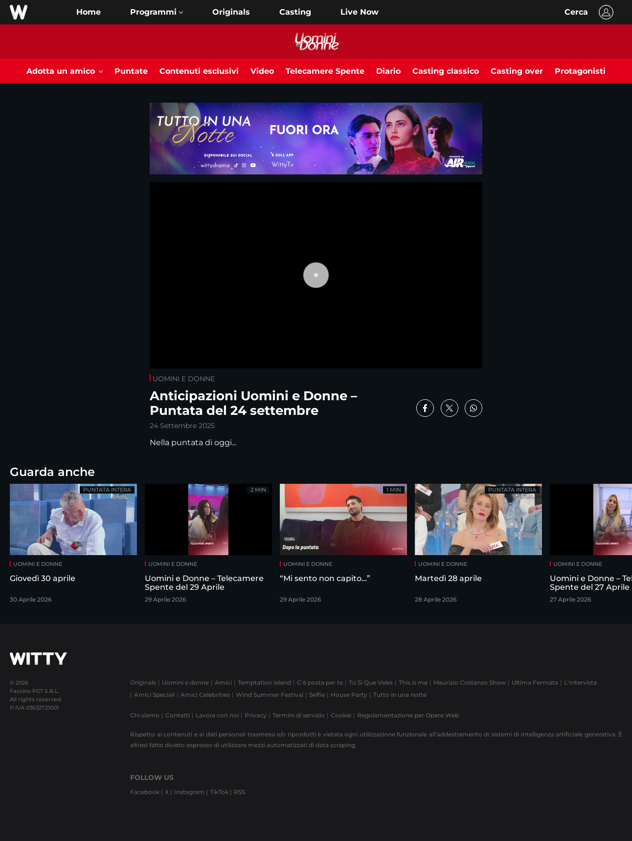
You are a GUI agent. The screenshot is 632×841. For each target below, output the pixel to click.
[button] (156, 12)
